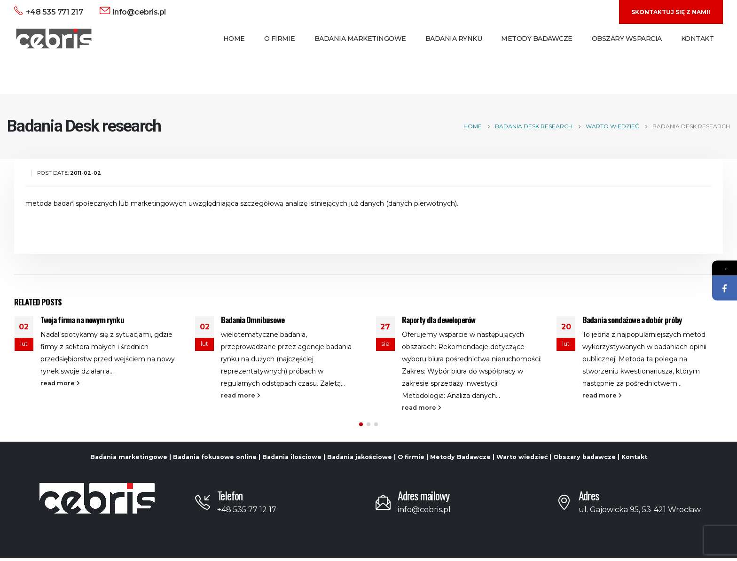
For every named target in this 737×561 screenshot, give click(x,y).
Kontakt (697, 38)
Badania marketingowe (128, 460)
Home (234, 38)
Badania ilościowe (291, 460)
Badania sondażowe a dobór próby (632, 320)
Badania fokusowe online (215, 460)
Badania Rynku (453, 38)
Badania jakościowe (359, 460)
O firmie (411, 460)
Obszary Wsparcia (627, 38)
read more (60, 383)
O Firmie (279, 38)
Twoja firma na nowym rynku (82, 320)
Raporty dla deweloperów (439, 320)
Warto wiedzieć (522, 460)
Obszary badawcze (584, 460)
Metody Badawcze (536, 38)
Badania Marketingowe (360, 38)
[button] (361, 427)
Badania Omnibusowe (252, 320)
